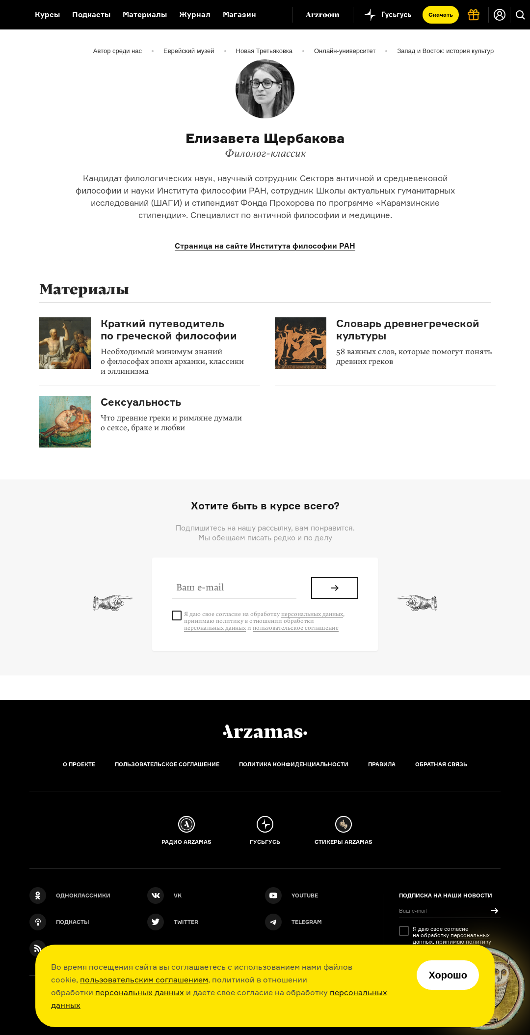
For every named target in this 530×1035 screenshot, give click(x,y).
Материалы (145, 14)
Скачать (440, 14)
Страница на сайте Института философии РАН (265, 246)
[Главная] (265, 731)
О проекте (79, 764)
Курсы (47, 14)
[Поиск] (520, 15)
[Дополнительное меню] (274, 15)
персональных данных (139, 992)
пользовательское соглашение (296, 627)
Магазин (239, 14)
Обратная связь (441, 764)
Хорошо (447, 975)
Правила (382, 764)
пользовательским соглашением (144, 979)
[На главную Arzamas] (11, 14)
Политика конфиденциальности (293, 764)
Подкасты (91, 14)
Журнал (195, 14)
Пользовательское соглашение (167, 764)
